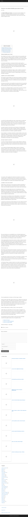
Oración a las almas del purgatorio (8, 321)
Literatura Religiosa (4, 486)
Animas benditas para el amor (6, 47)
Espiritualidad (3, 481)
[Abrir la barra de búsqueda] (27, 1)
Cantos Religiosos (4, 472)
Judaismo (3, 485)
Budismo (3, 471)
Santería (3, 499)
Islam (2, 484)
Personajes (3, 495)
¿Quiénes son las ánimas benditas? (7, 48)
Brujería (3, 470)
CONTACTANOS (4, 507)
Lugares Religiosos (4, 487)
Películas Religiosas (4, 494)
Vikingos (3, 502)
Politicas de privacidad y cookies (6, 512)
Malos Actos (3, 488)
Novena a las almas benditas (7, 322)
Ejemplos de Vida (4, 479)
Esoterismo (3, 480)
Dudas (2, 478)
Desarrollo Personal (4, 477)
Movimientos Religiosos (5, 492)
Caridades (3, 473)
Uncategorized (3, 501)
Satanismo (3, 500)
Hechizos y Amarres (5, 327)
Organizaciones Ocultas (5, 493)
